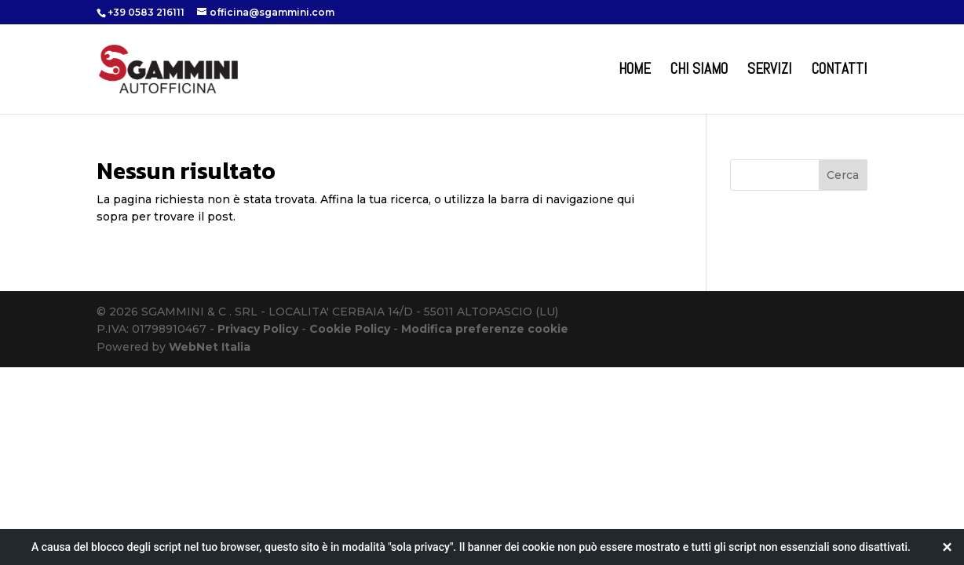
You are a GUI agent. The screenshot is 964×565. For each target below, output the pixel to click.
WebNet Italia (209, 347)
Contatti (839, 71)
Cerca (843, 175)
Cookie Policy (349, 329)
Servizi (769, 71)
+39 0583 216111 (146, 12)
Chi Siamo (699, 71)
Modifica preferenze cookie (484, 329)
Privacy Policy (257, 329)
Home (635, 71)
